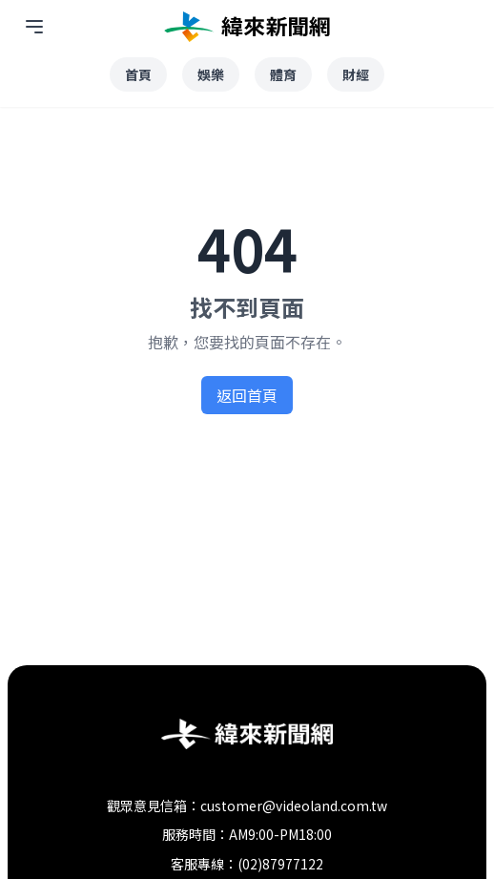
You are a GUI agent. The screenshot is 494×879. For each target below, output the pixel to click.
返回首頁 (247, 395)
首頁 (138, 74)
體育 (283, 74)
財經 (355, 74)
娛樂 (210, 74)
